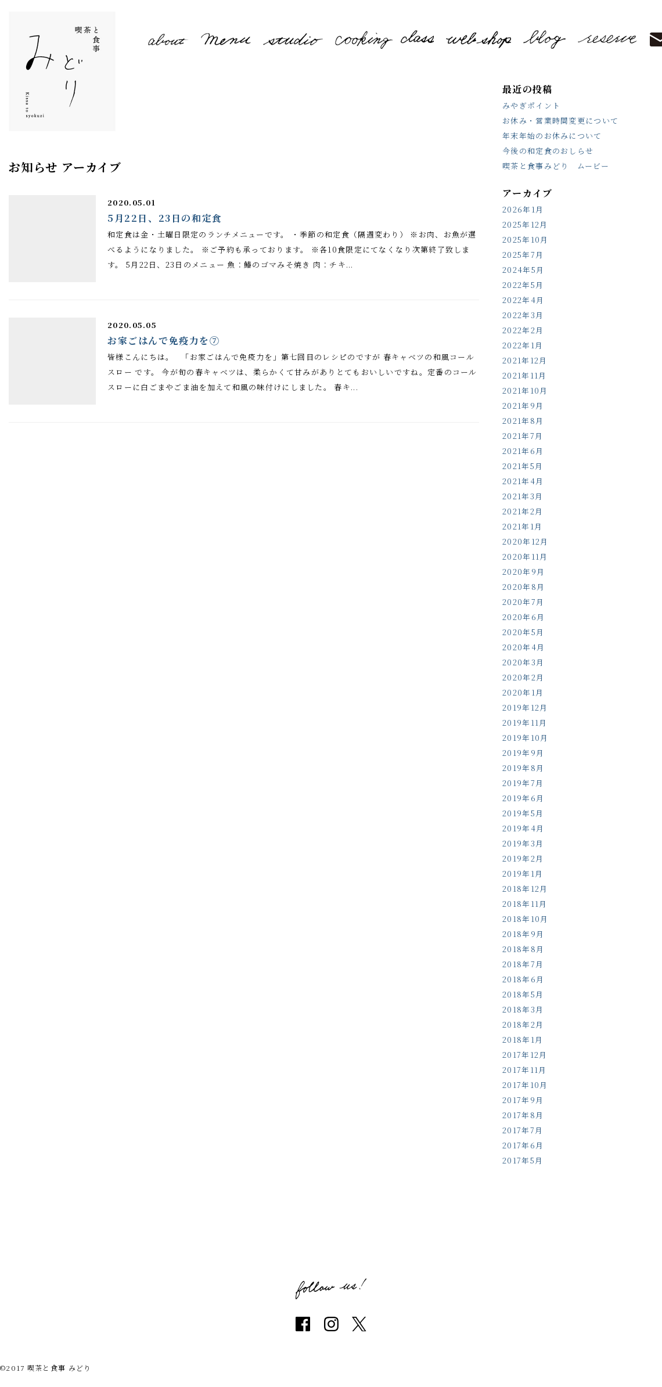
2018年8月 (523, 948)
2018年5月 (523, 994)
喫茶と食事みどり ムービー (555, 165)
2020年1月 (523, 692)
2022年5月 (523, 284)
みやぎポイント (531, 105)
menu (226, 39)
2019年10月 (525, 737)
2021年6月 (523, 450)
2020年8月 (523, 586)
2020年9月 (523, 571)
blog (544, 39)
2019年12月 (525, 707)
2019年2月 (523, 858)
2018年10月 (525, 918)
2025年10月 (525, 239)
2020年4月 (523, 647)
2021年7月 (522, 435)
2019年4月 (523, 828)
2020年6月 (523, 616)
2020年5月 (523, 631)
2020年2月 (523, 677)
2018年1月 (522, 1039)
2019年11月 (524, 722)
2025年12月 (525, 224)
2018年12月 (525, 888)
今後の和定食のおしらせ (547, 150)
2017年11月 (524, 1069)
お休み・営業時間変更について (560, 120)
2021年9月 (523, 405)
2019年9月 (523, 752)
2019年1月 (522, 873)
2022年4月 (523, 299)
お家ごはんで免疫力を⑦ (163, 340)
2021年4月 (523, 481)
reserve (607, 39)
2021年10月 (525, 390)
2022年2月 (523, 330)
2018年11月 (524, 903)
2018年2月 (523, 1024)
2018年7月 (523, 964)
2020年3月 (523, 662)
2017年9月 (523, 1099)
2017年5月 (522, 1160)
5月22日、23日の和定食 (164, 218)
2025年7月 (523, 254)
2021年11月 (524, 375)
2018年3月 (523, 1009)
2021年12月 (524, 360)
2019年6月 (523, 798)
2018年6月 (523, 979)
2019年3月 (523, 843)
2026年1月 (523, 209)
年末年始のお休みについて (552, 135)
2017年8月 (523, 1115)
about (168, 39)
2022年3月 (523, 314)
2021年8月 (523, 420)
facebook (303, 1324)
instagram (331, 1324)
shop (478, 39)
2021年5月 (522, 465)
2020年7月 (523, 601)
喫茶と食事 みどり (62, 71)
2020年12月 (525, 541)
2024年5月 (523, 269)
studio (293, 39)
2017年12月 (524, 1054)
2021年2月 (522, 511)
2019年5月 (523, 813)
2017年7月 (522, 1130)
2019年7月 (523, 782)
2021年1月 (522, 526)
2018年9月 (523, 933)
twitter (359, 1324)
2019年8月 (523, 767)
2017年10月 (525, 1084)
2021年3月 (522, 496)
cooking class (384, 39)
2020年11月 (525, 556)
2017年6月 (523, 1145)
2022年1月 (522, 345)
